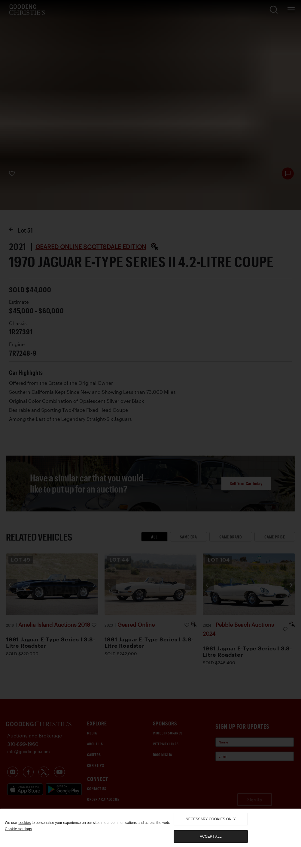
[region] (150, 828)
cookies (24, 823)
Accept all (210, 836)
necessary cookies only (211, 819)
